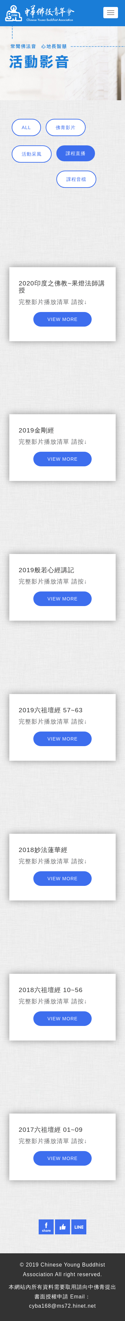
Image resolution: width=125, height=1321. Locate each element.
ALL (26, 127)
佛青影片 (66, 127)
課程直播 (76, 153)
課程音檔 (76, 179)
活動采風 (32, 154)
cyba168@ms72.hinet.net (62, 1306)
